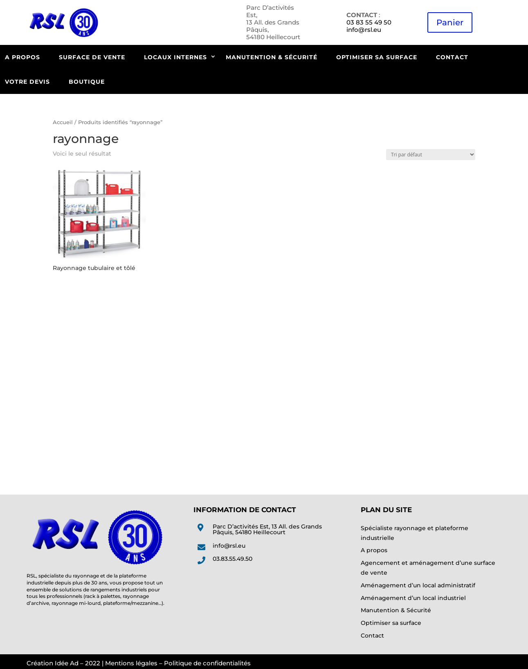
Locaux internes (175, 57)
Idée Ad (67, 663)
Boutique (87, 81)
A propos (374, 550)
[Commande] (430, 154)
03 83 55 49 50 (368, 22)
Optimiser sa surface (376, 57)
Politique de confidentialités (207, 663)
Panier (449, 22)
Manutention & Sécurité (271, 57)
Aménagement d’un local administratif (418, 585)
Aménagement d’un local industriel (413, 598)
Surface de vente (92, 57)
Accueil (63, 122)
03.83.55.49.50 (232, 558)
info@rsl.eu (363, 29)
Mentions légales (131, 663)
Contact (452, 57)
